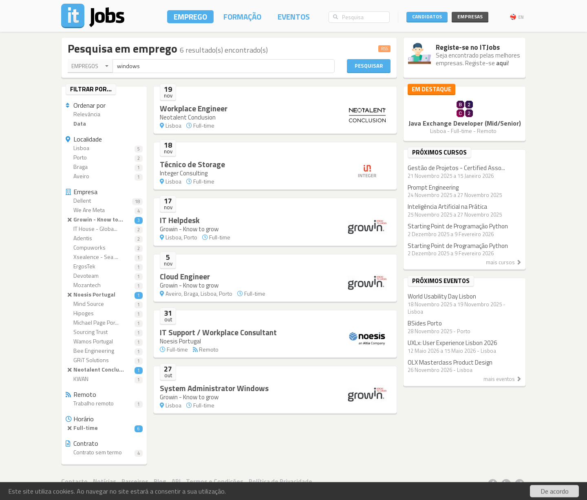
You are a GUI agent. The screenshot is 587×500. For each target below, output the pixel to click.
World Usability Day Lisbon (442, 296)
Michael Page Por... (104, 322)
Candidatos (427, 16)
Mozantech (104, 285)
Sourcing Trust (104, 332)
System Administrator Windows (214, 388)
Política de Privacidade (280, 481)
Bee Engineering (104, 351)
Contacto (74, 481)
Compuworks (104, 247)
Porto (104, 157)
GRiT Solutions (104, 360)
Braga (104, 167)
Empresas (470, 16)
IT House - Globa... (104, 229)
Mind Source (104, 304)
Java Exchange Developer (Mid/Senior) (464, 123)
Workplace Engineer (193, 108)
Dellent (104, 201)
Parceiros (134, 481)
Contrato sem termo (104, 452)
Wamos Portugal (104, 341)
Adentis (104, 238)
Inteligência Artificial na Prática (447, 206)
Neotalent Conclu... (104, 369)
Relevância (83, 114)
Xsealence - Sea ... (104, 257)
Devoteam (104, 276)
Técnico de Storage (192, 164)
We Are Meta (104, 210)
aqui (502, 63)
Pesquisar (369, 66)
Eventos (294, 16)
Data (76, 123)
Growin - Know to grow (189, 229)
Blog (160, 481)
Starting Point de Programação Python (458, 226)
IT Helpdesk (180, 220)
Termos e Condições (214, 481)
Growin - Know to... (104, 219)
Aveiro (104, 176)
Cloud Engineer (185, 276)
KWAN (104, 379)
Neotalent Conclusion (188, 117)
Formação (242, 16)
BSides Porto (425, 323)
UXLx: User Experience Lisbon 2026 (452, 342)
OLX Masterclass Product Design (450, 362)
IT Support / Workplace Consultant (218, 332)
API (176, 481)
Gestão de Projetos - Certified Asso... (456, 168)
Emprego (190, 16)
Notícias (104, 481)
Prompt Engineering (433, 187)
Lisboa (104, 148)
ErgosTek (104, 266)
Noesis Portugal (104, 294)
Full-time (104, 428)
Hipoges (104, 313)
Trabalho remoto (104, 403)
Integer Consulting (183, 173)
